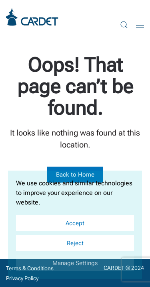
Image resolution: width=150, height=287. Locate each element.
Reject (75, 243)
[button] (124, 25)
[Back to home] (33, 17)
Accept (75, 223)
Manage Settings (75, 263)
